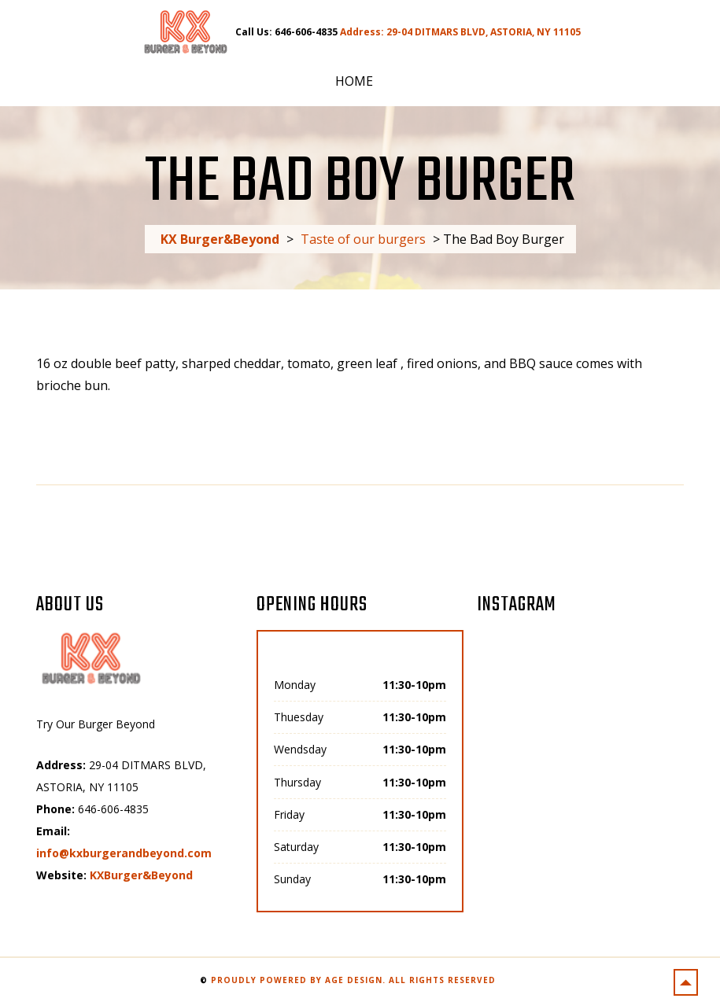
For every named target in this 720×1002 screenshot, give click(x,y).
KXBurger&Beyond (141, 875)
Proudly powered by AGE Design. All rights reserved (353, 979)
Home (354, 81)
